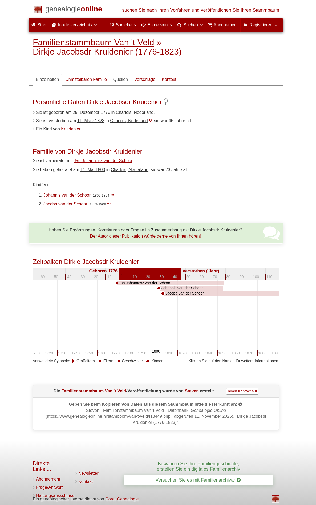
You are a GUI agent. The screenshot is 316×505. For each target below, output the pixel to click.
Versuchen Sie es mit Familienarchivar (198, 480)
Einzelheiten (47, 79)
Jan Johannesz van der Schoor (103, 160)
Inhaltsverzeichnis (74, 24)
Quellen (120, 79)
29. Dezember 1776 (91, 112)
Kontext (169, 79)
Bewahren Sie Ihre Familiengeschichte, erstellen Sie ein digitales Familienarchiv (198, 466)
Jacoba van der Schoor (65, 204)
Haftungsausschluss (55, 495)
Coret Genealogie (122, 499)
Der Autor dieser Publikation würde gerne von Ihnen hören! (145, 236)
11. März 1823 (90, 120)
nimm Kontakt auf (242, 391)
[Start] (73, 10)
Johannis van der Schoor (67, 195)
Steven (192, 391)
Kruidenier (70, 129)
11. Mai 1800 (92, 169)
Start (38, 25)
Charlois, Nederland (134, 112)
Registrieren (260, 24)
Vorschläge (144, 79)
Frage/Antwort (49, 487)
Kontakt (85, 481)
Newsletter (88, 473)
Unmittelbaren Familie (86, 79)
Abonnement (48, 479)
